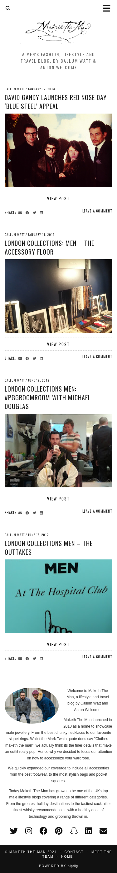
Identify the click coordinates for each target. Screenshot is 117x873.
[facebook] (43, 831)
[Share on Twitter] (35, 212)
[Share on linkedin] (42, 212)
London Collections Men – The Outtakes (49, 548)
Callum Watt (15, 88)
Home (67, 856)
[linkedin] (88, 831)
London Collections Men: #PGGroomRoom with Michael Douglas (48, 397)
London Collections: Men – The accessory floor (49, 247)
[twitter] (14, 831)
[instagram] (28, 831)
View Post (58, 198)
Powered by (58, 866)
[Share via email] (21, 212)
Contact (74, 852)
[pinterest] (58, 831)
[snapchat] (74, 831)
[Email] (103, 831)
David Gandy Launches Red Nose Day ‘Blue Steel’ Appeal (56, 102)
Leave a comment (97, 210)
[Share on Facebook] (28, 212)
